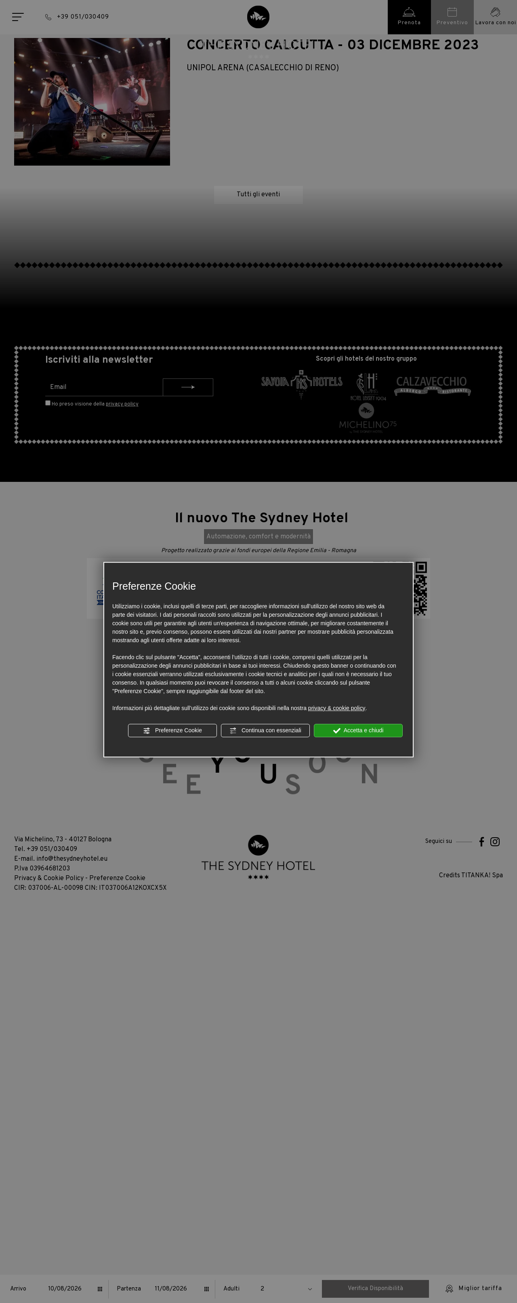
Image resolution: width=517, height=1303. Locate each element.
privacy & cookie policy (337, 708)
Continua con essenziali (265, 730)
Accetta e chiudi (358, 730)
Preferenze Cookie (172, 730)
